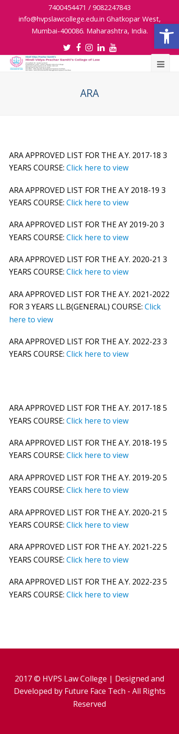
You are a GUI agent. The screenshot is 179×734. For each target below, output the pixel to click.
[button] (166, 36)
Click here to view (97, 167)
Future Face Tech (95, 691)
